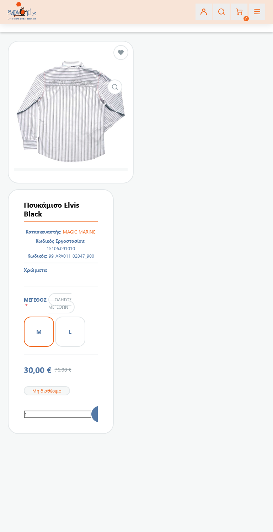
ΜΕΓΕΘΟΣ (35, 303)
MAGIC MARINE (79, 232)
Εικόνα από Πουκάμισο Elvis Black (114, 86)
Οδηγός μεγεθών (59, 303)
